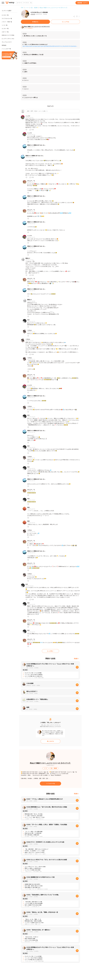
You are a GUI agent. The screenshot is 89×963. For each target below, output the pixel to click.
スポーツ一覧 (5, 32)
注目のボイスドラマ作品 (8, 35)
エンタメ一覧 (5, 28)
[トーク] (45, 768)
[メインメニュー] (3, 2)
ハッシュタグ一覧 (6, 48)
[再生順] (76, 658)
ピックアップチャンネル (8, 38)
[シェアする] (65, 22)
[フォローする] (50, 784)
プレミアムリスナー (7, 42)
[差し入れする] (50, 741)
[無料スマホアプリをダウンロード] (9, 55)
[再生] (77, 667)
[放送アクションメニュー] (79, 16)
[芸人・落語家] (53, 768)
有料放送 (4, 45)
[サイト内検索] (31, 3)
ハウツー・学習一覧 (7, 21)
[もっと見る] (50, 651)
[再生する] (35, 22)
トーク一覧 (4, 25)
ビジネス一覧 (5, 15)
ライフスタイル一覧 (7, 18)
